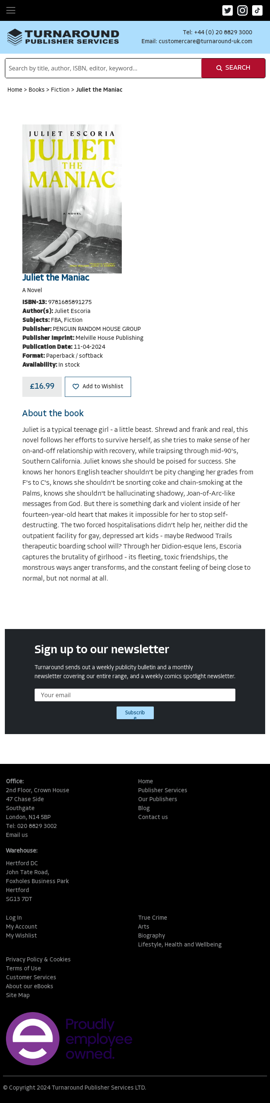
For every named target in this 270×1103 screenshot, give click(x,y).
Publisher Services (162, 791)
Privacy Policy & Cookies (38, 960)
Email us (17, 835)
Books (37, 90)
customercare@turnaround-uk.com (205, 42)
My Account (21, 927)
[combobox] (103, 68)
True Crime (152, 918)
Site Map (18, 996)
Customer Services (31, 978)
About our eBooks (29, 987)
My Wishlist (21, 936)
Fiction (61, 90)
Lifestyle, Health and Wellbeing (180, 945)
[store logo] (63, 37)
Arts (143, 927)
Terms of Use (23, 969)
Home (15, 90)
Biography (151, 936)
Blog (144, 809)
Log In (14, 918)
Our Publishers (157, 800)
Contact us (153, 818)
